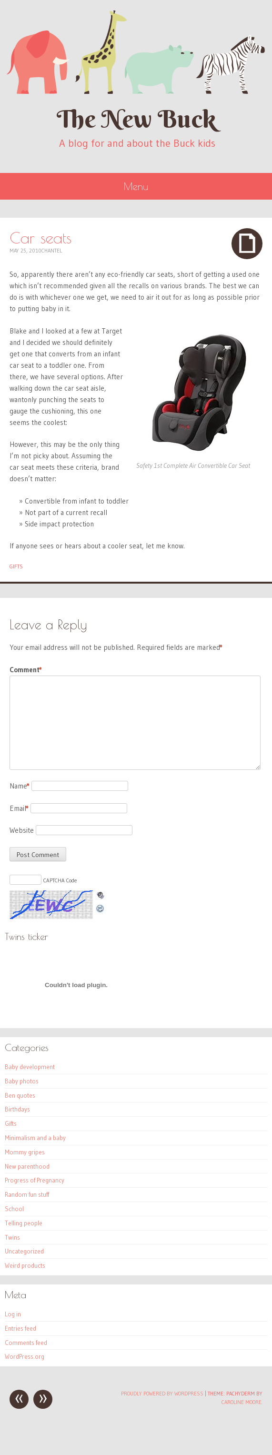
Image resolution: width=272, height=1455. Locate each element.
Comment (26, 670)
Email (19, 808)
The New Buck (136, 118)
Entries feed (20, 1328)
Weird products (25, 1265)
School (14, 1208)
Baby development (30, 1067)
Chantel (51, 250)
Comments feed (26, 1342)
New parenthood (27, 1166)
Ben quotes (20, 1095)
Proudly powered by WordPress (162, 1393)
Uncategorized (24, 1251)
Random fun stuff (27, 1194)
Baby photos (22, 1081)
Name (20, 785)
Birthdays (17, 1109)
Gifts (16, 566)
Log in (13, 1314)
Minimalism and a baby (35, 1138)
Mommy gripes (25, 1152)
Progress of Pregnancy (34, 1180)
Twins (12, 1237)
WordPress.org (24, 1356)
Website (22, 830)
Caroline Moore (242, 1402)
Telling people (23, 1223)
